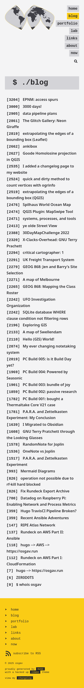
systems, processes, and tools (41, 218)
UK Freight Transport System (40, 259)
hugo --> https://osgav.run (34, 570)
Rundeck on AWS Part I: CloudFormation (34, 560)
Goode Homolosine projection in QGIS (41, 156)
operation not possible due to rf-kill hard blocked (39, 481)
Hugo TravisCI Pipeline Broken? (41, 510)
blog (73, 16)
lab (74, 31)
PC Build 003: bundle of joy (38, 384)
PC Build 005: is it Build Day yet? (38, 362)
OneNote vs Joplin (30, 451)
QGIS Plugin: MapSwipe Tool (39, 211)
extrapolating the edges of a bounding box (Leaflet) (39, 136)
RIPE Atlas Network (30, 525)
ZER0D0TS (20, 577)
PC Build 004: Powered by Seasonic (37, 375)
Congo (35, 672)
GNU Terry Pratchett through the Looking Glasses (40, 434)
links (72, 38)
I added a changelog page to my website (40, 169)
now (74, 53)
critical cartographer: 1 (35, 252)
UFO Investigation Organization (30, 302)
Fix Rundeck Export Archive (37, 491)
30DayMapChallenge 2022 (37, 232)
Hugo (40, 669)
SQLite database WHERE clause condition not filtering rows (37, 315)
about (72, 46)
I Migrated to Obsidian (34, 424)
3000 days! (23, 106)
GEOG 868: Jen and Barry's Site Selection (41, 269)
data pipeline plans (31, 113)
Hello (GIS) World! (30, 339)
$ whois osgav (23, 584)
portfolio (68, 23)
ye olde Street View (31, 225)
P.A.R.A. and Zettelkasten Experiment (36, 461)
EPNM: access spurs (32, 99)
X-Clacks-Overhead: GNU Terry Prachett (41, 242)
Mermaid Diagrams (30, 471)
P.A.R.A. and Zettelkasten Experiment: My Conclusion (36, 414)
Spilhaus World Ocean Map (38, 204)
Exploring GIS (26, 324)
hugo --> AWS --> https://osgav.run (28, 548)
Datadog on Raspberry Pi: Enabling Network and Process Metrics (41, 501)
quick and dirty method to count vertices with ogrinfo (37, 182)
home (73, 9)
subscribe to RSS (27, 653)
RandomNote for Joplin (35, 444)
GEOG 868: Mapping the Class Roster (40, 289)
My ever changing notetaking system (40, 349)
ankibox (21, 146)
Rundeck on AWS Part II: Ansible (35, 535)
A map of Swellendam (34, 331)
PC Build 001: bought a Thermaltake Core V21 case (34, 402)
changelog (25, 678)
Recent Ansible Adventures (37, 517)
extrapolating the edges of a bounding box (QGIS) (39, 195)
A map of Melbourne (32, 279)
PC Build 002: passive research (41, 391)
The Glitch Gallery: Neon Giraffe (36, 123)
